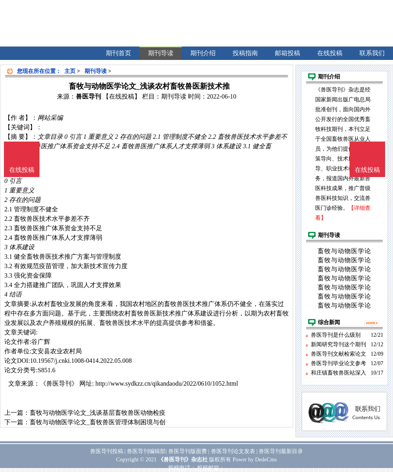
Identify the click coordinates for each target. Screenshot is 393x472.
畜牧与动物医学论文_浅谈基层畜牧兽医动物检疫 (97, 412)
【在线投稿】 (122, 96)
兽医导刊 (88, 96)
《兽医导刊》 (59, 383)
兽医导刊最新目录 (281, 451)
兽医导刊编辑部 (146, 451)
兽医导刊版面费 (187, 451)
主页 (69, 71)
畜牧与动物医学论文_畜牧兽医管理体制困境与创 (97, 422)
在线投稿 (367, 169)
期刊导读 (96, 71)
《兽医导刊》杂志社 (183, 460)
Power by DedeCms (255, 460)
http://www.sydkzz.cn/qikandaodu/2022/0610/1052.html (166, 383)
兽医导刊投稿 (106, 451)
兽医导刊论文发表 (233, 451)
